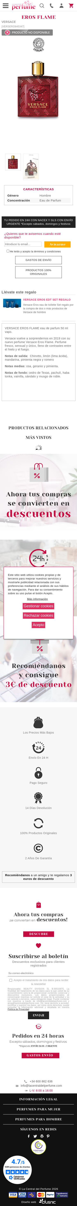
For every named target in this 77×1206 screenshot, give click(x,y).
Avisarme (57, 244)
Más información (37, 599)
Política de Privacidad (18, 1009)
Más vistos (39, 437)
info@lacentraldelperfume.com (41, 1085)
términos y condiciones (47, 251)
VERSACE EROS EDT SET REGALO (47, 299)
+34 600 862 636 (41, 1081)
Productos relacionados (38, 428)
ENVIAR (38, 1015)
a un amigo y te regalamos (38, 876)
